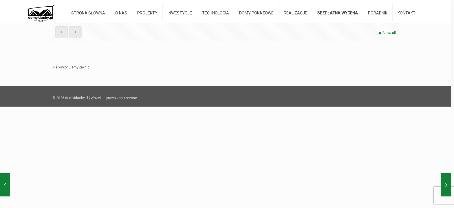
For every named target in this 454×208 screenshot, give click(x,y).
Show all (387, 33)
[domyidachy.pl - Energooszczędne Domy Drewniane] (41, 13)
